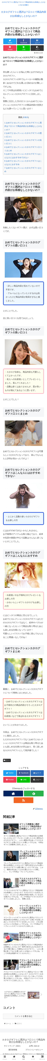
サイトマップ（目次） (13, 1046)
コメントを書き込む (24, 1016)
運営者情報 (12, 1050)
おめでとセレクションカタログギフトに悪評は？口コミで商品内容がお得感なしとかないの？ (23, 126)
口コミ (7, 760)
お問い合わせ (34, 1046)
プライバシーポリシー (34, 1050)
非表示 (25, 117)
